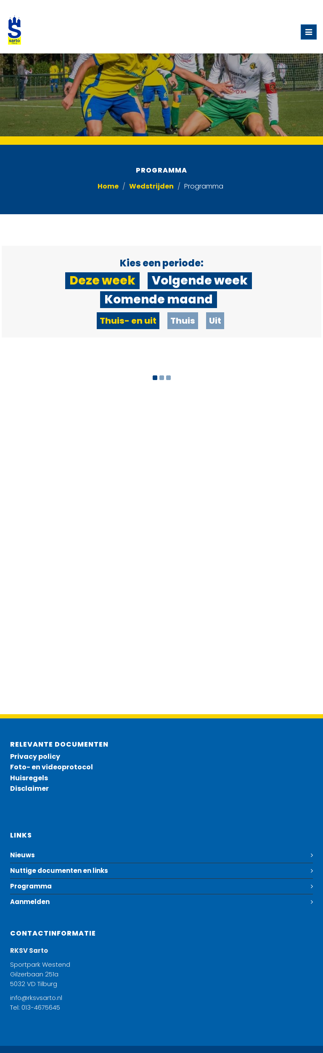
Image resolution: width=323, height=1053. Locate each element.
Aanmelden (30, 901)
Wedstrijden (151, 186)
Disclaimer (29, 788)
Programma (31, 886)
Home (108, 186)
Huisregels (29, 778)
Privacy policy (35, 756)
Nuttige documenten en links (59, 870)
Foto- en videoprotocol (51, 767)
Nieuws (22, 855)
